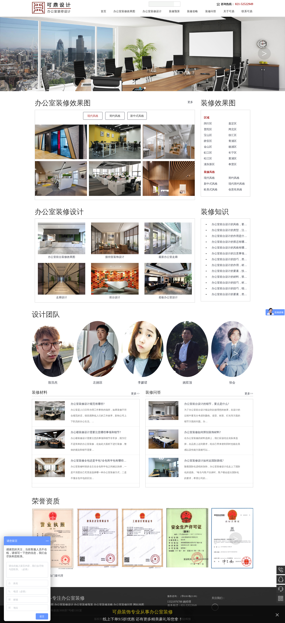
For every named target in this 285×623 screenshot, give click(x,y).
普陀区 (208, 129)
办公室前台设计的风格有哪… (229, 247)
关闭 (279, 616)
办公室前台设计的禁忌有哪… (229, 241)
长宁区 (233, 152)
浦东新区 (209, 164)
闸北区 (233, 129)
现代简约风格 (237, 183)
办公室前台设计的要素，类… (229, 294)
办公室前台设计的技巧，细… (229, 288)
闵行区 (208, 123)
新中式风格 (210, 183)
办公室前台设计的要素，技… (229, 271)
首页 (103, 11)
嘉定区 (233, 123)
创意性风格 (235, 189)
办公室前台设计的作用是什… (229, 236)
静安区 (208, 141)
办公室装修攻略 (103, 604)
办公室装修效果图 (124, 11)
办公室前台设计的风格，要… (229, 224)
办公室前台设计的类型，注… (229, 230)
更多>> (135, 393)
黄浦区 (233, 158)
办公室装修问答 (122, 604)
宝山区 (208, 135)
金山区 (208, 146)
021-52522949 (244, 4)
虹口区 (208, 152)
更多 (190, 102)
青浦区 (233, 141)
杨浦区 (233, 146)
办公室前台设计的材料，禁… (229, 276)
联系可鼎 (247, 11)
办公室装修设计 (152, 11)
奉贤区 (233, 164)
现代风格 (209, 177)
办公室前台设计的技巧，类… (229, 259)
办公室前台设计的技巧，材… (229, 282)
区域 (206, 117)
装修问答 (210, 11)
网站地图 (138, 604)
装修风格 (209, 172)
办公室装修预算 (83, 604)
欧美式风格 (210, 189)
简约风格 (234, 177)
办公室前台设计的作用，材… (229, 265)
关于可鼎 (228, 11)
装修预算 (174, 11)
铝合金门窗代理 (53, 575)
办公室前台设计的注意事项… (229, 253)
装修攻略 (192, 11)
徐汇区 (233, 135)
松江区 (208, 158)
